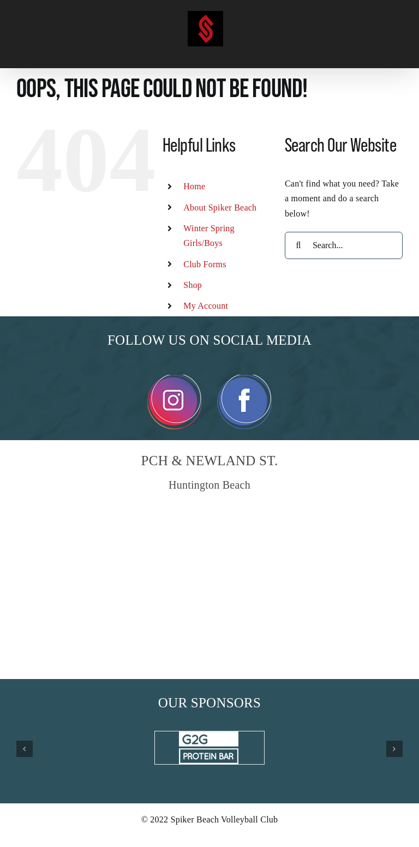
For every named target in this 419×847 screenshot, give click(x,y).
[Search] (298, 245)
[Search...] (344, 245)
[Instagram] (174, 378)
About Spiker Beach (219, 207)
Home (194, 186)
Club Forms (204, 264)
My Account (205, 305)
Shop (192, 285)
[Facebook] (244, 378)
